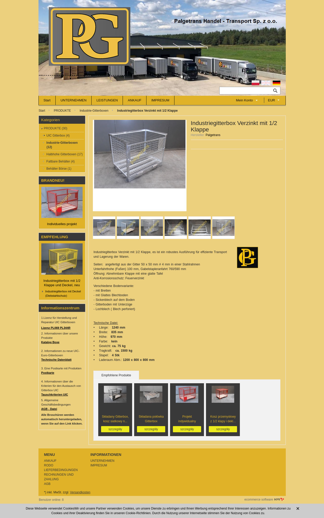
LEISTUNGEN (107, 100)
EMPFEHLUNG (54, 237)
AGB (47, 484)
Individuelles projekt (62, 224)
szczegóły (115, 429)
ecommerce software (258, 499)
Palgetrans (213, 135)
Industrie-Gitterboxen (94, 110)
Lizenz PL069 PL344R (56, 327)
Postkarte (47, 372)
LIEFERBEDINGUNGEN (61, 470)
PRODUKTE (62, 110)
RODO (48, 465)
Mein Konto (244, 100)
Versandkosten (80, 492)
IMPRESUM (160, 100)
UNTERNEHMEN (73, 100)
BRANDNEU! (53, 180)
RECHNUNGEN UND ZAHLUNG (59, 477)
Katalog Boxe (50, 342)
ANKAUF (134, 100)
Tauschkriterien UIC (54, 394)
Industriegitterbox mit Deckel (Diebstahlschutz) (63, 293)
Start (47, 100)
